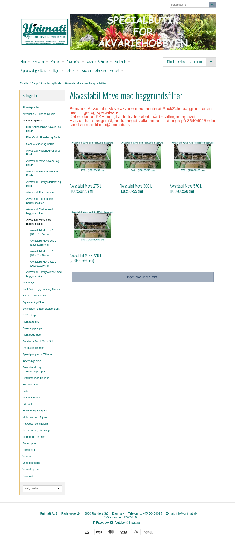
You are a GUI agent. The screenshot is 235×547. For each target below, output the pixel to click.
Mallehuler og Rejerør (35, 417)
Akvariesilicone (31, 397)
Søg (212, 4)
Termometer (29, 449)
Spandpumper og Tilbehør (38, 354)
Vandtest (28, 456)
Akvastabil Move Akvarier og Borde (42, 163)
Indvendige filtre (32, 361)
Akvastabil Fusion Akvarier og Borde (43, 152)
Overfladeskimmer (33, 347)
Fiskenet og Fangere (35, 410)
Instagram (134, 522)
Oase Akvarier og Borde (40, 144)
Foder (26, 391)
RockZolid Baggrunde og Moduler (42, 289)
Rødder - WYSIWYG (35, 295)
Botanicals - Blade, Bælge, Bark (41, 308)
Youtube (117, 522)
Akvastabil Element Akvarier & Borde (43, 173)
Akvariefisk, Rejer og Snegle (39, 113)
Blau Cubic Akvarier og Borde (43, 137)
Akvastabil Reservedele (40, 192)
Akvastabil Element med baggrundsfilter (40, 200)
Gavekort (28, 476)
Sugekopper (30, 443)
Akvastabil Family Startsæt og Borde (43, 184)
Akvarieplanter (31, 107)
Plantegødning (31, 321)
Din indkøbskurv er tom (191, 62)
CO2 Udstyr (29, 315)
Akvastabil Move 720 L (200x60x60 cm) (43, 263)
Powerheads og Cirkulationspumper (34, 369)
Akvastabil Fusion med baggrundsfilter (39, 211)
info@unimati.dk (186, 513)
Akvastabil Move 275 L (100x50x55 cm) (43, 232)
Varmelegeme (31, 469)
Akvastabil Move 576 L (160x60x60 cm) (43, 253)
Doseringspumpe (32, 328)
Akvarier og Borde (33, 120)
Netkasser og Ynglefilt (35, 423)
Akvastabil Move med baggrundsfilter (38, 221)
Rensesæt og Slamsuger (37, 430)
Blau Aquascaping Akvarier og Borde (43, 128)
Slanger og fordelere (34, 436)
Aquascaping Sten (33, 302)
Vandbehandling (32, 462)
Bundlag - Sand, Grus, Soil (38, 341)
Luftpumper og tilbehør (36, 377)
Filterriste (28, 404)
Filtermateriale (31, 384)
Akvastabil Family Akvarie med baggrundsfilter (44, 274)
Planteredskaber (32, 334)
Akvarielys (29, 282)
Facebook (101, 522)
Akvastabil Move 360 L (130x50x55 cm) (43, 242)
